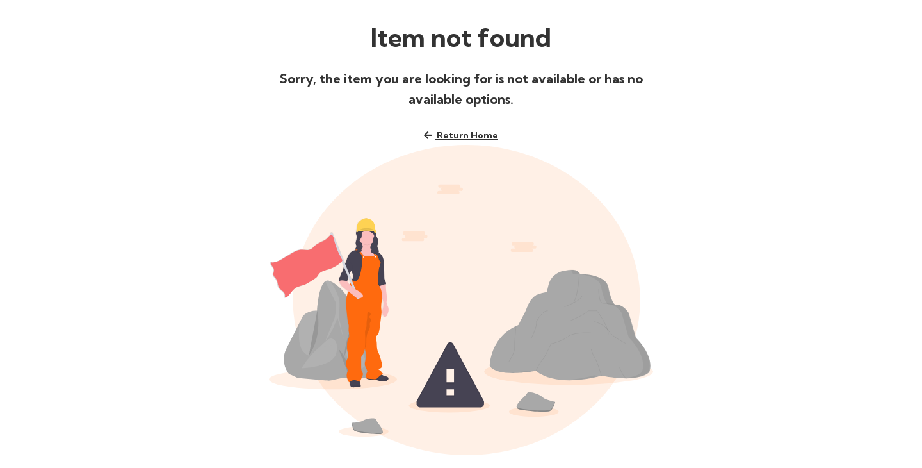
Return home (461, 135)
